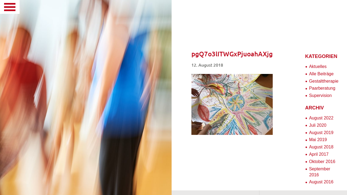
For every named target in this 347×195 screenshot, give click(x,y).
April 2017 (319, 154)
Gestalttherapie (324, 81)
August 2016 (321, 182)
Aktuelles (318, 66)
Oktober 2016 (322, 161)
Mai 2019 (318, 139)
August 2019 (321, 132)
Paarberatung (322, 88)
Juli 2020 (317, 125)
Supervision (320, 95)
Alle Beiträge (321, 74)
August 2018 (321, 147)
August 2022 (321, 118)
